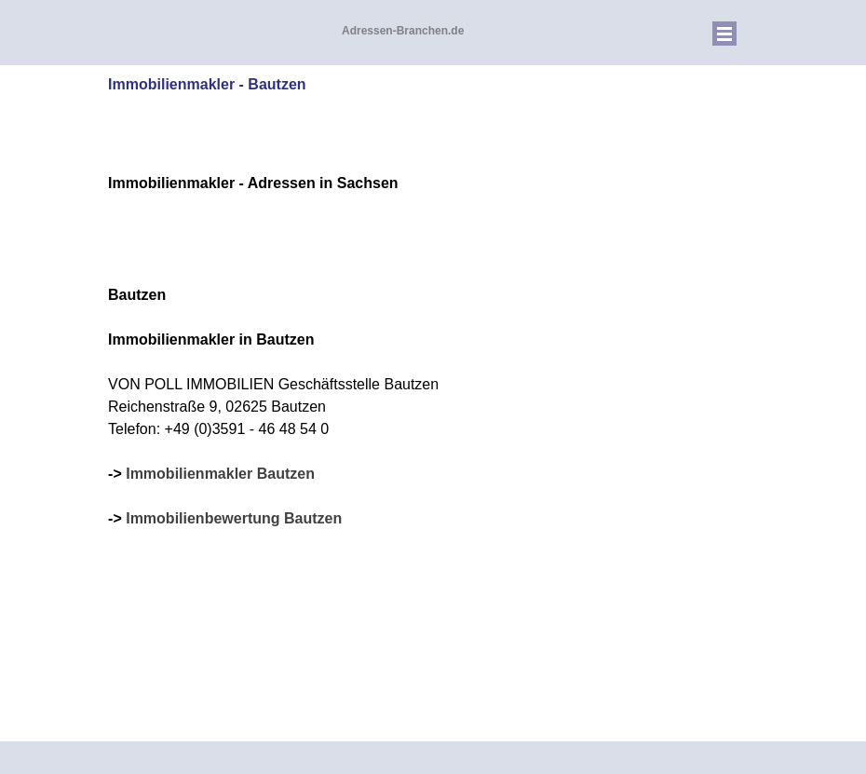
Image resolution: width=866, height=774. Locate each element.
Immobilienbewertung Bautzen (234, 518)
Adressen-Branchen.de (403, 30)
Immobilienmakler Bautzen (220, 474)
